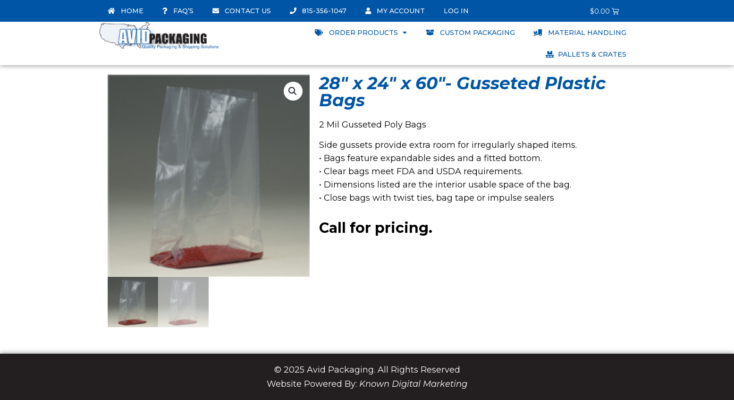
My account (395, 11)
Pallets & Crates (586, 54)
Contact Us (241, 11)
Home (125, 11)
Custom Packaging (470, 32)
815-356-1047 (318, 11)
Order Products (361, 33)
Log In (456, 11)
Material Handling (580, 32)
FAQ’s (178, 11)
